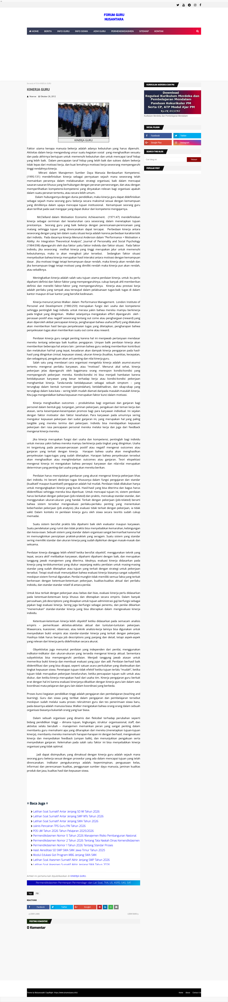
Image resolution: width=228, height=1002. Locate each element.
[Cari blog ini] (165, 159)
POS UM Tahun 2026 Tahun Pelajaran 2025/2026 (63, 831)
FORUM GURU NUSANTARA (114, 17)
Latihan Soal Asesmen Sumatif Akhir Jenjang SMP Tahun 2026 (71, 860)
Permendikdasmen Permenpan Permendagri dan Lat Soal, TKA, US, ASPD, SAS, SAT (83, 882)
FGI (36, 83)
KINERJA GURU (78, 875)
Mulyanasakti (40, 993)
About (188, 993)
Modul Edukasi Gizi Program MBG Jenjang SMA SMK (65, 855)
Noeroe (33, 96)
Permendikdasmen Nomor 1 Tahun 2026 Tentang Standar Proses (73, 845)
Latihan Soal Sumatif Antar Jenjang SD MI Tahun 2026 (66, 811)
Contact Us (197, 993)
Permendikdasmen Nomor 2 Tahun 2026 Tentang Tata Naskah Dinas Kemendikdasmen (86, 840)
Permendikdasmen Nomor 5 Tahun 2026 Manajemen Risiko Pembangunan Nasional (84, 836)
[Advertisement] (114, 58)
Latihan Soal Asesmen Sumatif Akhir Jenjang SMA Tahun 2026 (71, 865)
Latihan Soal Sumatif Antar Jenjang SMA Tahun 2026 (65, 821)
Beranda (30, 83)
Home (181, 993)
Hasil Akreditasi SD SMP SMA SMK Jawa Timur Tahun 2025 (69, 850)
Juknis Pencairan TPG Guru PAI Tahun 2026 (59, 826)
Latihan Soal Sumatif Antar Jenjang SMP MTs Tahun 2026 (68, 816)
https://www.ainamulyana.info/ (66, 993)
